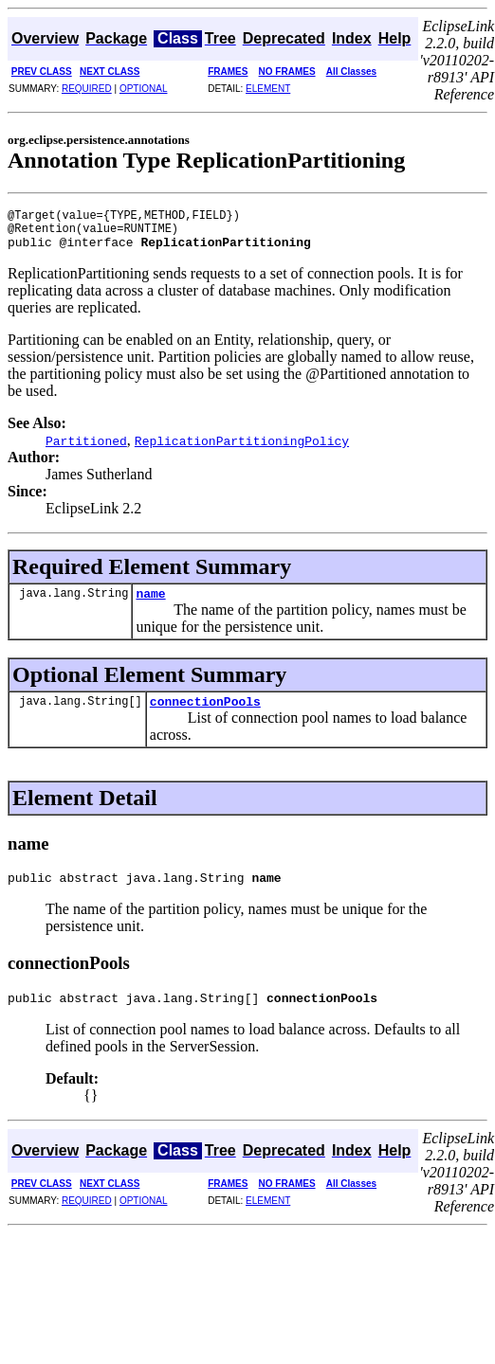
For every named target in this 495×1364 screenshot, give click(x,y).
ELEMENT (268, 88)
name (150, 604)
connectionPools (205, 715)
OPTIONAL (143, 88)
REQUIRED (87, 88)
